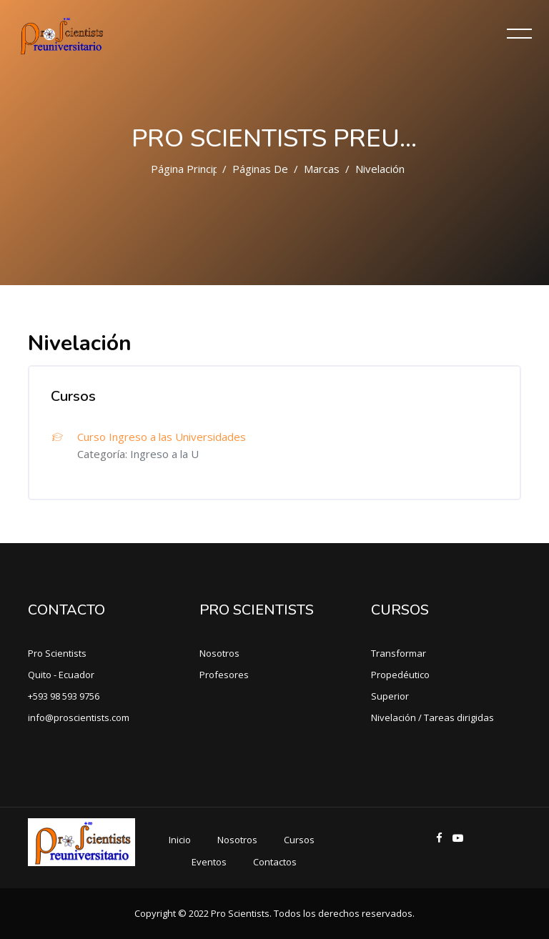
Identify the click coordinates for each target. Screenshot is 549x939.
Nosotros (219, 653)
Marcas (322, 169)
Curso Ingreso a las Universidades (161, 436)
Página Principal (189, 169)
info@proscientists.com (78, 717)
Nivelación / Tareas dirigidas (432, 717)
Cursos (299, 839)
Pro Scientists (57, 653)
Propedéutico (400, 674)
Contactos (275, 861)
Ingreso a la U (164, 454)
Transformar (398, 653)
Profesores (224, 674)
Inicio (180, 839)
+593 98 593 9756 (63, 696)
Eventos (209, 861)
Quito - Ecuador (61, 674)
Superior (390, 696)
